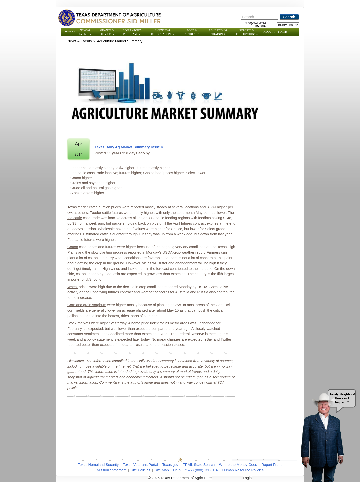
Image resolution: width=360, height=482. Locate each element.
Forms (283, 31)
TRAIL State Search (199, 465)
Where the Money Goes (238, 465)
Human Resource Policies (243, 470)
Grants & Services (107, 32)
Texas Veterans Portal (140, 465)
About (269, 31)
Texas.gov (170, 465)
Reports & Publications (247, 32)
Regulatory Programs (132, 32)
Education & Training (218, 32)
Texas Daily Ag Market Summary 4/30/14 (129, 147)
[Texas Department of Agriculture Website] (109, 18)
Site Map (162, 470)
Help (177, 470)
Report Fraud (272, 465)
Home (70, 31)
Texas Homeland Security (98, 465)
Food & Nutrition (192, 32)
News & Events (85, 32)
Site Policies (140, 470)
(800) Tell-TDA (206, 470)
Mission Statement (111, 470)
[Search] (259, 17)
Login (247, 478)
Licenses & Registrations (162, 32)
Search (290, 17)
